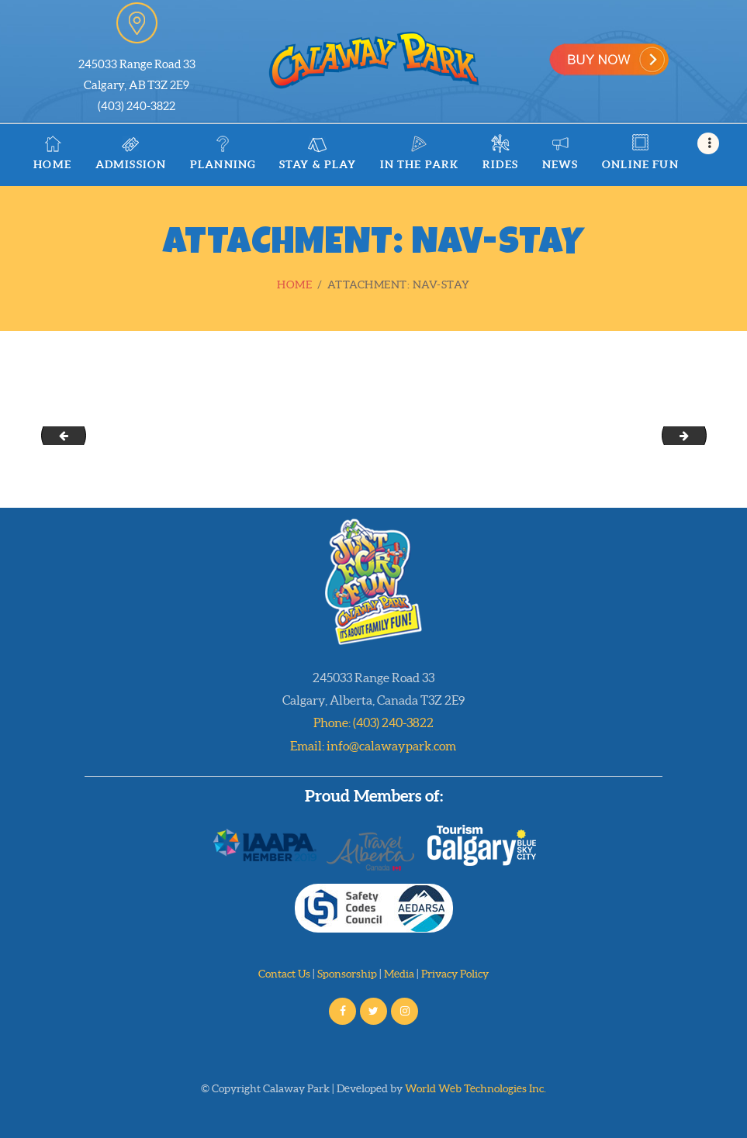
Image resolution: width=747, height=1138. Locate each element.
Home (294, 284)
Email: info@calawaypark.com (373, 746)
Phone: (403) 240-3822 (373, 722)
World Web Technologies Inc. (475, 1088)
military (58, 435)
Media (399, 973)
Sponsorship (347, 973)
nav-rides (701, 435)
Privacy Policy (455, 973)
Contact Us (284, 973)
